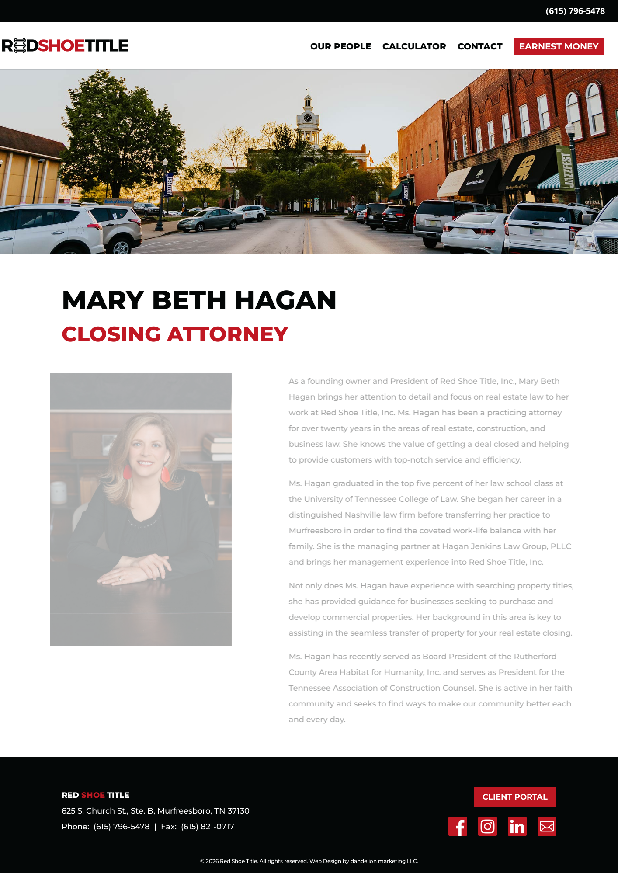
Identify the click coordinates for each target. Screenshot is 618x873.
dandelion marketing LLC (384, 861)
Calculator (414, 47)
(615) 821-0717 (207, 826)
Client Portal (515, 797)
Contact (480, 47)
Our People (340, 47)
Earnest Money (559, 46)
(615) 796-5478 (575, 12)
